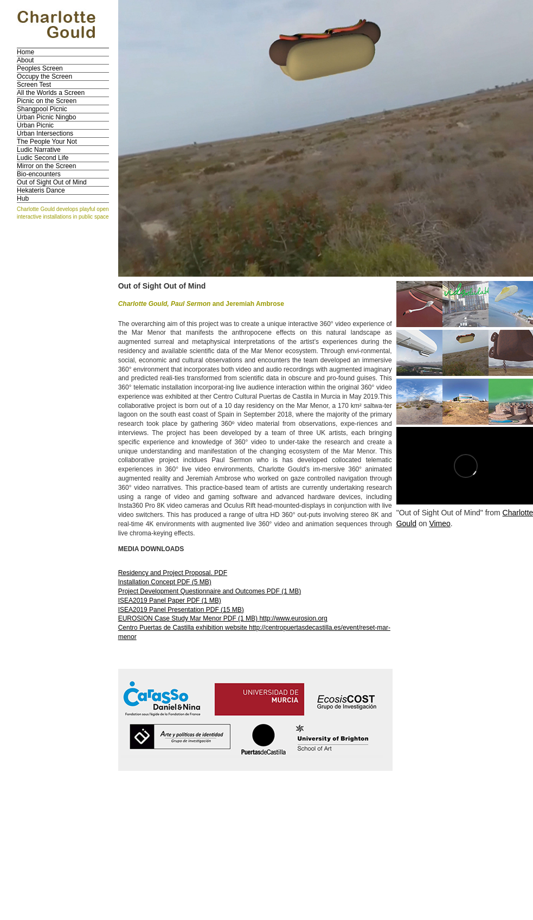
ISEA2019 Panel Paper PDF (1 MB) (169, 600)
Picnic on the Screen (46, 101)
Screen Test (34, 84)
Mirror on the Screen (46, 166)
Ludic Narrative (39, 150)
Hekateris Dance (41, 190)
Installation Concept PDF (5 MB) (164, 582)
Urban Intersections (45, 133)
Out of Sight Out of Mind (52, 182)
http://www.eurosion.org (293, 618)
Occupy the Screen (44, 76)
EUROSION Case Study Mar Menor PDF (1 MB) (189, 618)
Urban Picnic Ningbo (46, 117)
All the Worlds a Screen (51, 93)
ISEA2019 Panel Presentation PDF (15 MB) (181, 610)
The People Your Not (47, 141)
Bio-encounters (39, 174)
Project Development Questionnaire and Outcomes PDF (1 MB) (209, 591)
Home (25, 52)
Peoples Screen (40, 68)
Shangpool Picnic (42, 109)
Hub (23, 198)
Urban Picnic (35, 125)
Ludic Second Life (42, 158)
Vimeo (439, 523)
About (25, 60)
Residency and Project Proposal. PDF (172, 573)
